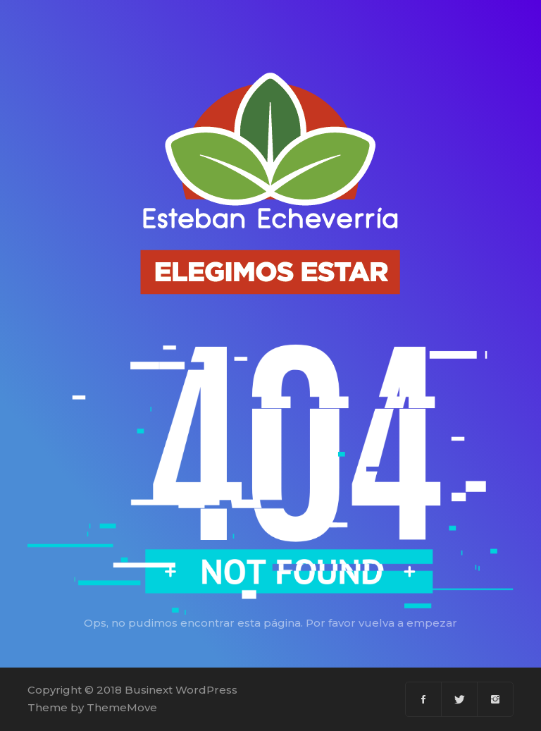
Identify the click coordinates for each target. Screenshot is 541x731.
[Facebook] (424, 699)
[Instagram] (495, 699)
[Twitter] (460, 699)
